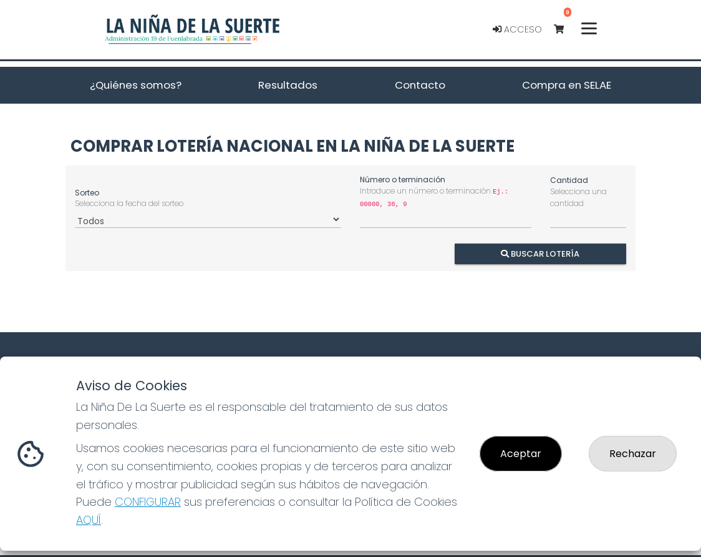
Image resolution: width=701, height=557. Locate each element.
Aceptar (520, 453)
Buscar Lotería (540, 253)
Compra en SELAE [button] (566, 84)
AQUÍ (88, 520)
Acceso (517, 29)
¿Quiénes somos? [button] (135, 84)
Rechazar (632, 453)
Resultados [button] (287, 84)
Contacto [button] (420, 84)
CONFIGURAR (148, 502)
